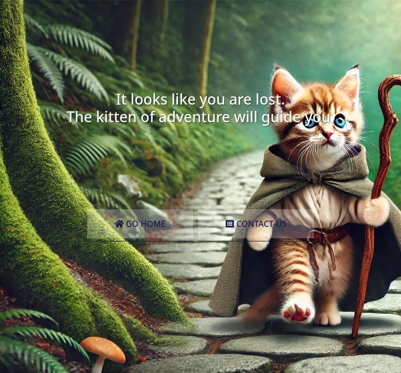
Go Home (140, 223)
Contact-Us (256, 223)
